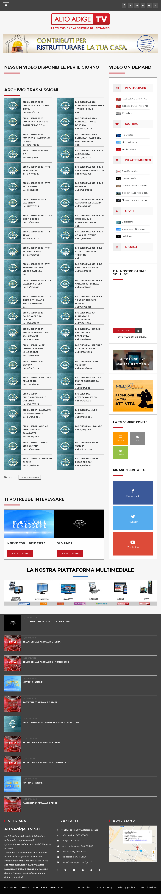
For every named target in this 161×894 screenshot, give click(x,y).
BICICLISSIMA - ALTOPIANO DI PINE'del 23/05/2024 (37, 462)
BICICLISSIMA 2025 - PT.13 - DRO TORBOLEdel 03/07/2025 (37, 219)
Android (120, 451)
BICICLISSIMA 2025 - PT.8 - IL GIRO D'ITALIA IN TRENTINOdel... (89, 253)
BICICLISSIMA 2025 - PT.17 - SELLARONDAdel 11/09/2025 (37, 186)
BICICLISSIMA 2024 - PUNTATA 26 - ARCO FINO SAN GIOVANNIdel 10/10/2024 (36, 334)
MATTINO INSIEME (33, 682)
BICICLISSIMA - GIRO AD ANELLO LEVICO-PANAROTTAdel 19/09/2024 (88, 334)
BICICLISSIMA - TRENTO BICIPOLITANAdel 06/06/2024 (35, 446)
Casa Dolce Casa (130, 171)
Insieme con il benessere (134, 229)
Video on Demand (29, 477)
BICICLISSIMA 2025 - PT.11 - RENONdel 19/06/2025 (37, 235)
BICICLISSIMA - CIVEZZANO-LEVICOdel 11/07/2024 (86, 397)
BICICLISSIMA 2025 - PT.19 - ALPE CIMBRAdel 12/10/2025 (89, 154)
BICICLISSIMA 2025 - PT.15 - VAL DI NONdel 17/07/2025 (37, 202)
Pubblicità (84, 887)
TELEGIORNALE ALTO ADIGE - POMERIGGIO (46, 662)
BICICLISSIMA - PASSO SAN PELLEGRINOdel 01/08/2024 (37, 381)
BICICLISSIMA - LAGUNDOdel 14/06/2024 (89, 428)
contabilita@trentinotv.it (75, 851)
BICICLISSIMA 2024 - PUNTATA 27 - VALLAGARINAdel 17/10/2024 (86, 318)
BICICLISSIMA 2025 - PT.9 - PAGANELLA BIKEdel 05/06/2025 (37, 251)
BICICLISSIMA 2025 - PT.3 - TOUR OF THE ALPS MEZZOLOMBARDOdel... (37, 301)
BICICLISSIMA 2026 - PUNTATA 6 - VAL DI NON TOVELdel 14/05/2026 (36, 107)
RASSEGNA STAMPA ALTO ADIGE (40, 702)
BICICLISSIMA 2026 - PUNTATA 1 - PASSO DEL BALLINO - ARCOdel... (88, 139)
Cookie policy (104, 887)
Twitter (133, 515)
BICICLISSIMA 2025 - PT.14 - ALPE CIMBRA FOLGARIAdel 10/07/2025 (89, 202)
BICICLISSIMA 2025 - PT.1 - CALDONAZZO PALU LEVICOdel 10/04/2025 (36, 318)
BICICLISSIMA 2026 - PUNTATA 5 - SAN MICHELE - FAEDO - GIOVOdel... (89, 107)
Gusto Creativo (129, 178)
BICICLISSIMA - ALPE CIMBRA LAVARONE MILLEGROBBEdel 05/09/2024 (34, 350)
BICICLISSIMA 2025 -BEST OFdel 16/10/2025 (36, 154)
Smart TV (120, 437)
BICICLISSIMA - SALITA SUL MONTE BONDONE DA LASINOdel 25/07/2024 (89, 382)
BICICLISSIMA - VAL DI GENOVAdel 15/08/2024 (34, 364)
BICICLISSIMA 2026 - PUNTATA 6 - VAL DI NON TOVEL (51, 722)
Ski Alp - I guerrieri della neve (136, 200)
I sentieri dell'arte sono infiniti (136, 185)
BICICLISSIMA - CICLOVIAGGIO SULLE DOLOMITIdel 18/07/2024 (34, 399)
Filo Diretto (127, 135)
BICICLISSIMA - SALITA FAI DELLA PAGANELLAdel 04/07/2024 (37, 413)
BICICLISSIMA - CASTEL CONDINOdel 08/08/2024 (87, 364)
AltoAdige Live (132, 359)
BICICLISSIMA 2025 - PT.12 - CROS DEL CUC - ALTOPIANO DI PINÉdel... (89, 220)
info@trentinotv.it (71, 840)
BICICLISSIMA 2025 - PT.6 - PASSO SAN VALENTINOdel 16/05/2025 (89, 267)
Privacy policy (126, 887)
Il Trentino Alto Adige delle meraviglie (136, 193)
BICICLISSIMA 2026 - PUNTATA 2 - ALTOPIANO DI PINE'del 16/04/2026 (36, 139)
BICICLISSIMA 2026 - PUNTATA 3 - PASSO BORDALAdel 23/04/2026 (86, 123)
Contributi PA (148, 887)
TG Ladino (127, 113)
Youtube (133, 540)
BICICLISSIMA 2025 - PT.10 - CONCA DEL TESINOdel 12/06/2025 (89, 235)
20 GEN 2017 (124, 331)
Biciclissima (127, 221)
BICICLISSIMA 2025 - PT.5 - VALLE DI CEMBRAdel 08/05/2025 (37, 283)
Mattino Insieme (130, 142)
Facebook (133, 489)
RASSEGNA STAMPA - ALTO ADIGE (136, 98)
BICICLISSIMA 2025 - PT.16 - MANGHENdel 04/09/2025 (89, 186)
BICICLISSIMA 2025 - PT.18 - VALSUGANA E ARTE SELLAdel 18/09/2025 (89, 170)
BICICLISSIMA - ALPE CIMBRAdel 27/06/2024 (86, 413)
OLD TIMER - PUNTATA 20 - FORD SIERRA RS (46, 621)
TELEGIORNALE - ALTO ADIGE (136, 106)
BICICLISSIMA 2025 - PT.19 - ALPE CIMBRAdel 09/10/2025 (37, 170)
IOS (137, 437)
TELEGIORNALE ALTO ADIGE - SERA (41, 642)
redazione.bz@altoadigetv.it (77, 862)
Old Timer (127, 236)
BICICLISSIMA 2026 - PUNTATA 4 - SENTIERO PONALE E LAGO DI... (35, 121)
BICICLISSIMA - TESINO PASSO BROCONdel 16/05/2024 (87, 462)
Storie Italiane (129, 149)
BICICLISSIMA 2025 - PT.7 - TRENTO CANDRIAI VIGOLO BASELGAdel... (37, 269)
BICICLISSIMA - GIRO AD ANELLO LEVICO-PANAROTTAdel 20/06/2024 (35, 431)
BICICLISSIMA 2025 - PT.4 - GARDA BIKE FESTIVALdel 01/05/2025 (89, 283)
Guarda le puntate (20, 553)
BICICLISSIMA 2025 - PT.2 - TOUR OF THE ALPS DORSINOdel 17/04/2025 (89, 301)
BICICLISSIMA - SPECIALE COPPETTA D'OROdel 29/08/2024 (88, 348)
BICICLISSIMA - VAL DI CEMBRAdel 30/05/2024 (86, 446)
